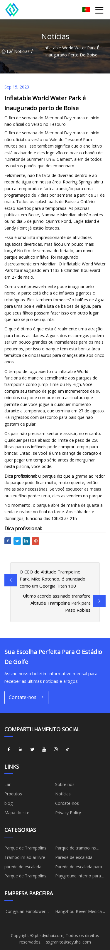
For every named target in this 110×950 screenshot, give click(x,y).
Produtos (13, 794)
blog (8, 803)
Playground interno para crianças (78, 877)
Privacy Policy (68, 812)
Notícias (22, 51)
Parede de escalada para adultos (78, 868)
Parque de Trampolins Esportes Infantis (25, 877)
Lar (6, 51)
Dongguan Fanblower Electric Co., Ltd (24, 912)
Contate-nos (26, 697)
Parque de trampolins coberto (75, 849)
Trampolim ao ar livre (24, 857)
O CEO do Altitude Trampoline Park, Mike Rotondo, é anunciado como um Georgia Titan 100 (52, 579)
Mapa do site (16, 812)
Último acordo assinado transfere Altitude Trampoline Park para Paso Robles (57, 603)
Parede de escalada (73, 857)
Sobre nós (65, 784)
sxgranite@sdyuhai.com (68, 942)
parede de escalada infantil (22, 868)
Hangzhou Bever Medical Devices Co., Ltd (79, 912)
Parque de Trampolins (25, 848)
